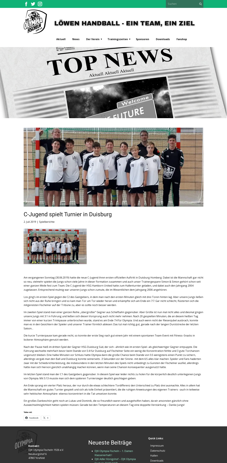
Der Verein (92, 39)
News (75, 39)
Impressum (157, 445)
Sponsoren (142, 39)
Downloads (163, 39)
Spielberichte (47, 222)
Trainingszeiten (118, 39)
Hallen (154, 455)
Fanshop (182, 39)
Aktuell (61, 39)
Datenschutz (157, 450)
